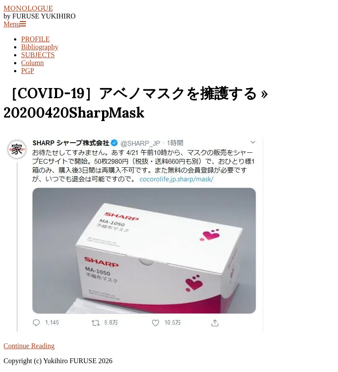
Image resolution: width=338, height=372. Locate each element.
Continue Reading (29, 346)
